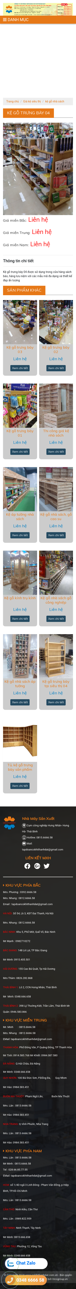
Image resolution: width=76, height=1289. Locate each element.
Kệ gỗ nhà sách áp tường (19, 683)
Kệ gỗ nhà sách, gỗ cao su (56, 516)
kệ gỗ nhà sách (54, 101)
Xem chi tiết (20, 368)
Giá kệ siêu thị (32, 101)
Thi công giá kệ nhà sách (56, 433)
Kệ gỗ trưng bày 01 (20, 433)
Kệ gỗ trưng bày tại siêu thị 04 (56, 683)
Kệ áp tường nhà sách (20, 516)
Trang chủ (12, 101)
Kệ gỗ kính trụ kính (20, 598)
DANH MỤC (16, 19)
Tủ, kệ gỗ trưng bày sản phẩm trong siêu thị (20, 769)
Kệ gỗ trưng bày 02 (56, 349)
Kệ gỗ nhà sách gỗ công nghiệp (56, 600)
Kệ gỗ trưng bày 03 (20, 349)
